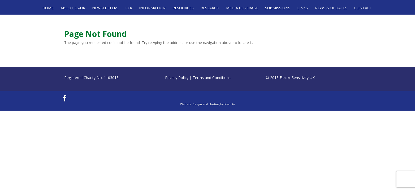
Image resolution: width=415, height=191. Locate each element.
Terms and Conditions (212, 77)
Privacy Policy (176, 77)
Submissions (277, 8)
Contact (363, 8)
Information (152, 8)
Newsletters (105, 8)
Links (302, 8)
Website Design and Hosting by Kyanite (207, 104)
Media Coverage (242, 8)
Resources (183, 8)
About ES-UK (72, 8)
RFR (128, 8)
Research (210, 8)
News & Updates (331, 8)
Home (48, 8)
